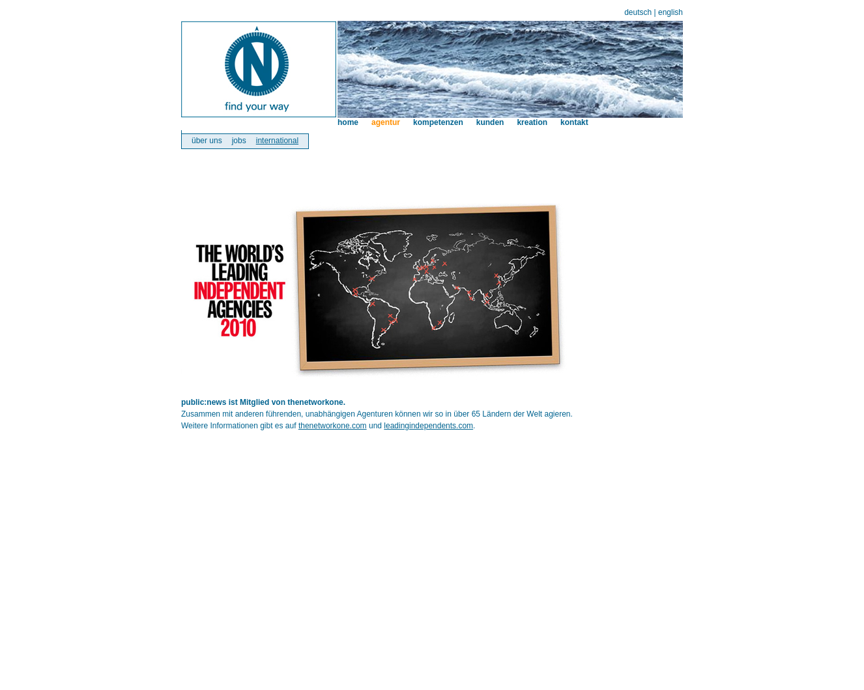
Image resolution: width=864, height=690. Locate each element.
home (348, 122)
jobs (239, 140)
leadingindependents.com (428, 425)
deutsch (638, 12)
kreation (532, 122)
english (670, 12)
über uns (207, 140)
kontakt (574, 122)
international (277, 140)
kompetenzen (438, 122)
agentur (385, 122)
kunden (490, 122)
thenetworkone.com (332, 425)
